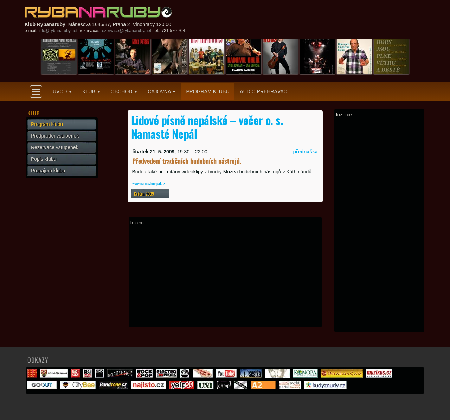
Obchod (124, 91)
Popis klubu (43, 159)
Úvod (62, 91)
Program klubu (207, 91)
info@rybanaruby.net (57, 30)
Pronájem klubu (48, 170)
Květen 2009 (144, 194)
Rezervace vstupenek (54, 147)
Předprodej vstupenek (55, 136)
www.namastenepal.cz (148, 183)
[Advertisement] (225, 276)
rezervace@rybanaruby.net (126, 30)
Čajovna (161, 91)
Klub (91, 91)
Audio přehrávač (263, 91)
